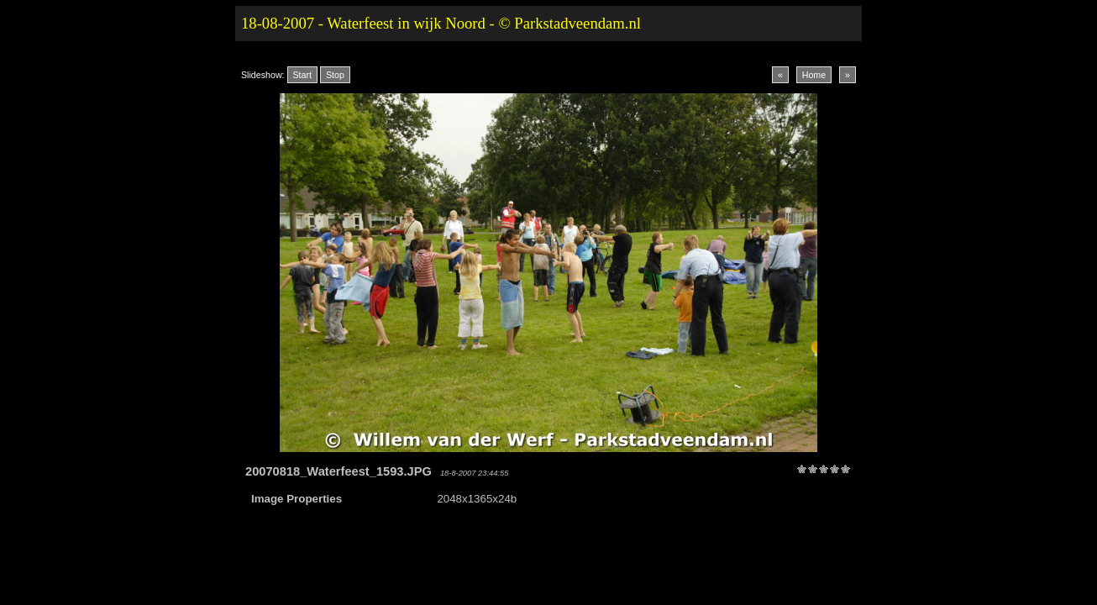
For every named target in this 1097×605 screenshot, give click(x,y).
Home (814, 75)
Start (302, 75)
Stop (335, 75)
